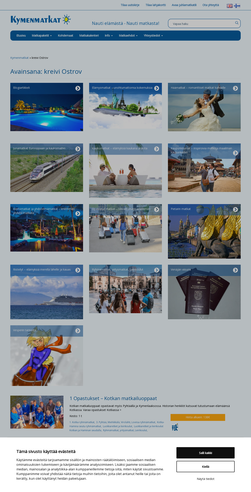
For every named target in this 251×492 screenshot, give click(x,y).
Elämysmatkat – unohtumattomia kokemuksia (125, 88)
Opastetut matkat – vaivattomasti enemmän (125, 210)
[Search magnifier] (237, 23)
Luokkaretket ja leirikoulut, (118, 426)
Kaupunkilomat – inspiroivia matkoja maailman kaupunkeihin (204, 151)
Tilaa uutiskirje (130, 5)
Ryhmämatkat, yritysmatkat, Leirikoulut (125, 270)
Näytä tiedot (205, 479)
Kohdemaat (65, 35)
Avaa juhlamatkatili (184, 5)
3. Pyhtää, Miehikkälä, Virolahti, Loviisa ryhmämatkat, (126, 422)
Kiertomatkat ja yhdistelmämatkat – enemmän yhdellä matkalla (46, 212)
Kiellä (205, 467)
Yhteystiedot (153, 35)
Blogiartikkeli (46, 88)
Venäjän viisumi (204, 270)
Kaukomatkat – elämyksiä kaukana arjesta (125, 149)
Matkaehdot (128, 35)
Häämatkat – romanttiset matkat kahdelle (204, 88)
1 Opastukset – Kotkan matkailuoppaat (113, 398)
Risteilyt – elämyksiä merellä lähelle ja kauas (46, 270)
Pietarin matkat (204, 210)
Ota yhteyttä (210, 5)
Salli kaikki (205, 453)
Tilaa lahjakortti (156, 5)
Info (109, 35)
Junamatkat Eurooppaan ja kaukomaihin (46, 149)
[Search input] (203, 23)
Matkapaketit (42, 35)
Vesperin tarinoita (46, 331)
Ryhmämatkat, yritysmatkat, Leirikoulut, (125, 430)
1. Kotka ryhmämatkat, (83, 422)
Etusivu (21, 35)
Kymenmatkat (19, 58)
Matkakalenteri (89, 35)
